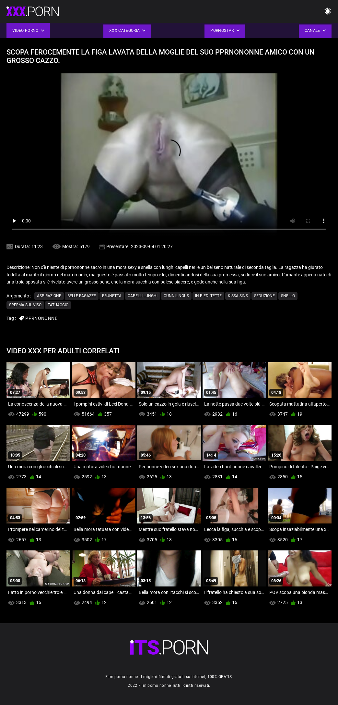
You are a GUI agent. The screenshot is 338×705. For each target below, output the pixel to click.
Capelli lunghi (142, 296)
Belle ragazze (81, 296)
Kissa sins (238, 296)
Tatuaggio (58, 305)
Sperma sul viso (25, 305)
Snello (288, 296)
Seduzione (264, 296)
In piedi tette (208, 296)
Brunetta (112, 296)
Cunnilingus (176, 296)
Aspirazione (49, 296)
